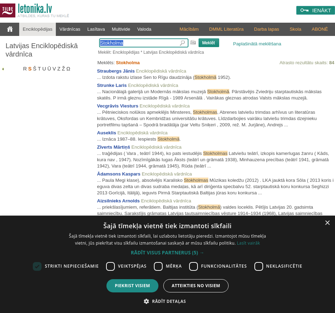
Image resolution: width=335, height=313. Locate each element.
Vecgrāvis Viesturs (117, 106)
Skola (295, 29)
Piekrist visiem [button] (132, 286)
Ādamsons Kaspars (118, 174)
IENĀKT (321, 10)
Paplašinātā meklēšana (257, 43)
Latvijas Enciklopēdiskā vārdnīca (42, 50)
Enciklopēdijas (37, 29)
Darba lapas (266, 29)
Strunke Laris (112, 85)
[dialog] (167, 264)
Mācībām (189, 29)
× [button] (327, 223)
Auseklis (106, 132)
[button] (167, 252)
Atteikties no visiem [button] (196, 286)
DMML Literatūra (226, 29)
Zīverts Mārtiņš (113, 147)
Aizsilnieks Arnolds (118, 200)
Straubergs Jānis (116, 71)
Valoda (144, 29)
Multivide (121, 29)
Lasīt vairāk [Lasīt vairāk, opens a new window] (248, 243)
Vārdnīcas (69, 29)
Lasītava (96, 29)
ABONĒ (320, 29)
